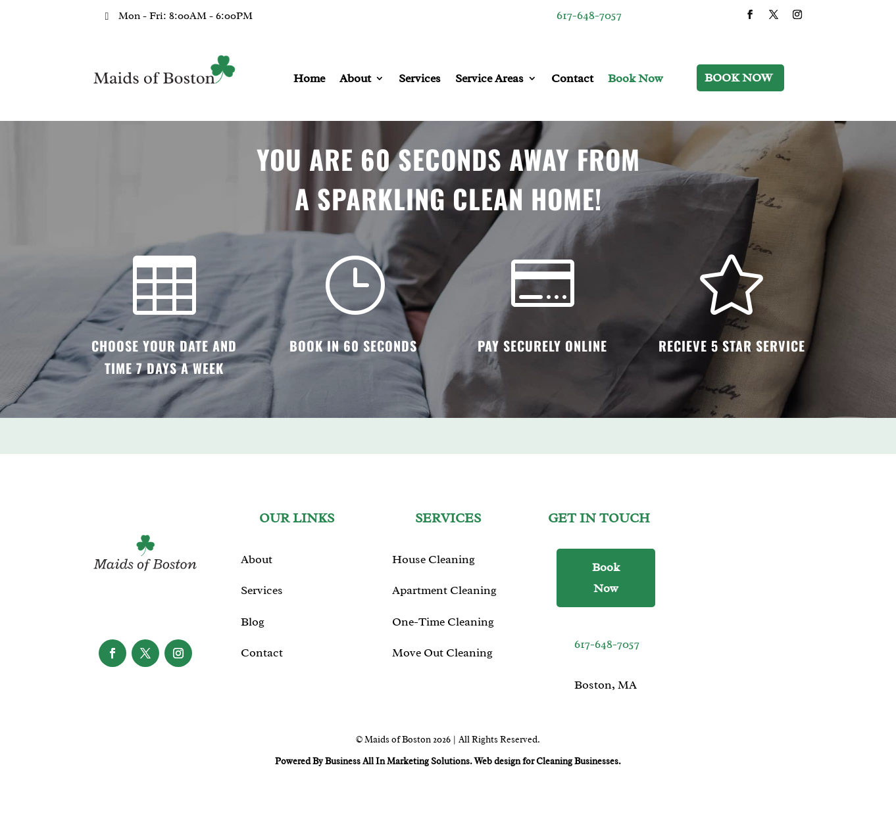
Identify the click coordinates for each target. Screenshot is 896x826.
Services (420, 78)
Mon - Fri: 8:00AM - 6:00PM (185, 15)
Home (309, 78)
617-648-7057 (589, 15)
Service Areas (489, 78)
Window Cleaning (438, 681)
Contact (572, 78)
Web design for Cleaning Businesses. (547, 761)
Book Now (635, 78)
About (355, 78)
